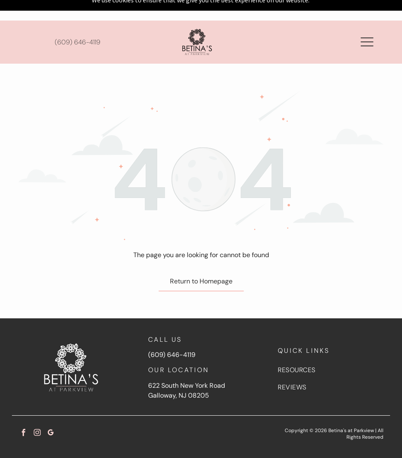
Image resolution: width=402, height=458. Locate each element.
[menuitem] (330, 349)
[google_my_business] (51, 413)
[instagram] (37, 413)
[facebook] (24, 413)
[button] (367, 21)
